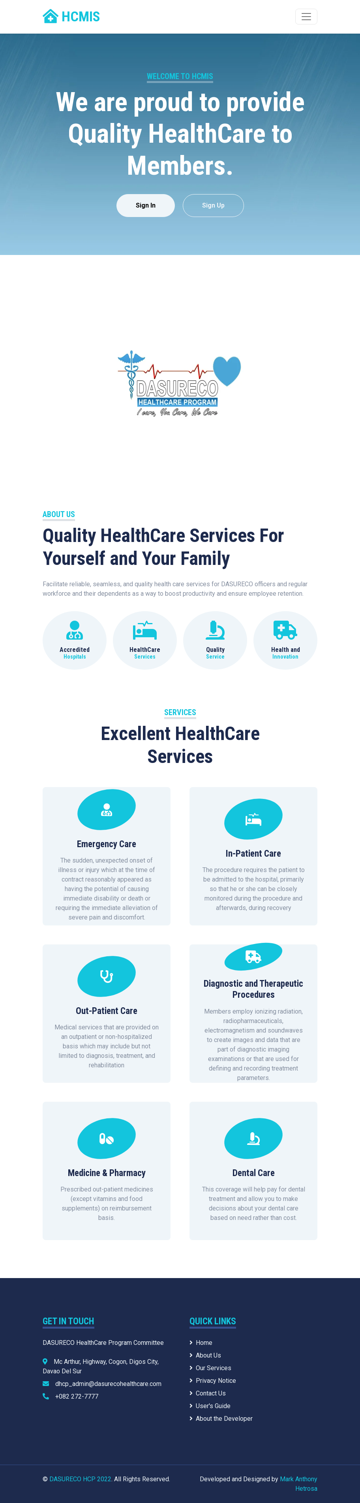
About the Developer (221, 1418)
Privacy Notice (212, 1380)
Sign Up (213, 205)
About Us (205, 1355)
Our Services (210, 1368)
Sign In (146, 205)
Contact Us (207, 1393)
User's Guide (210, 1406)
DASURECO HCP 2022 (80, 1479)
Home (200, 1342)
